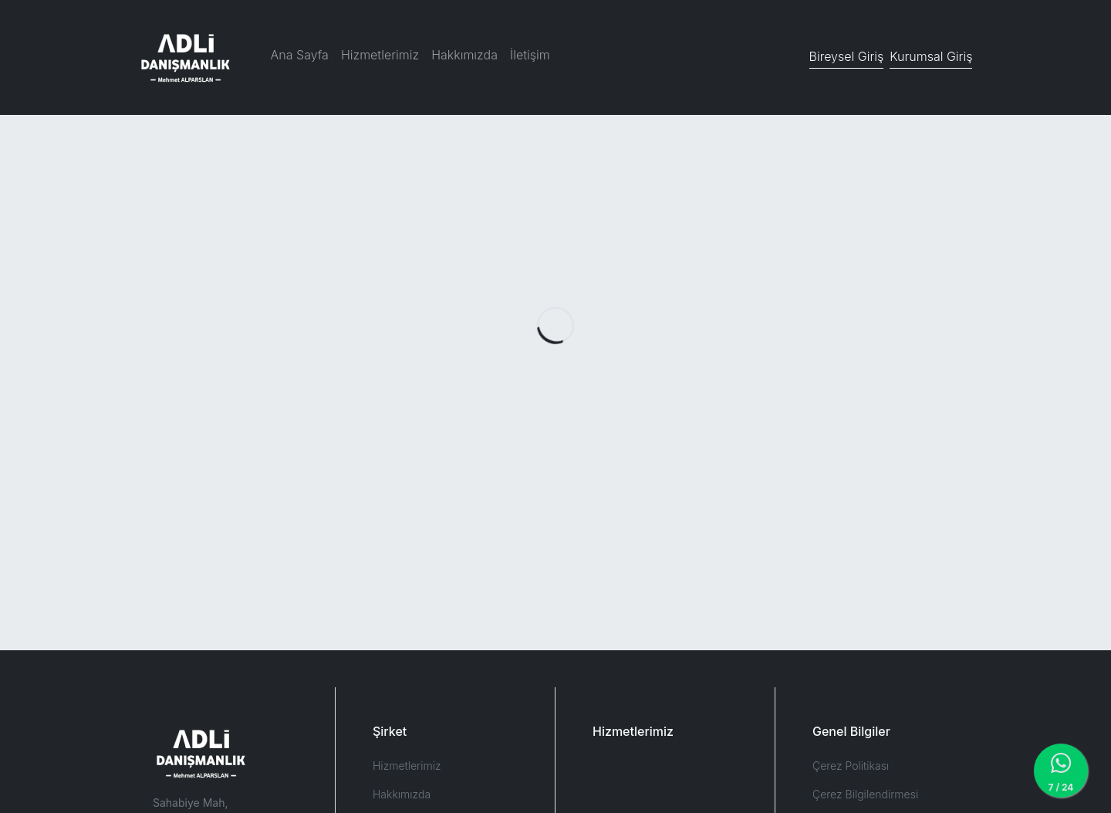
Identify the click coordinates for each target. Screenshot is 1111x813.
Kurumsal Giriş (931, 56)
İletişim (530, 54)
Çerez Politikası (850, 765)
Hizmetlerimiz (380, 54)
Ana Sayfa (300, 54)
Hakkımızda (464, 54)
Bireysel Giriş (846, 56)
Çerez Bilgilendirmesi (865, 794)
